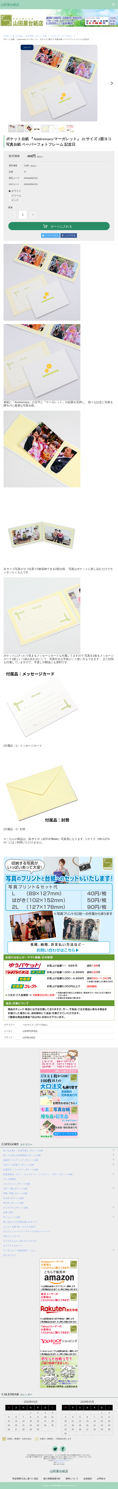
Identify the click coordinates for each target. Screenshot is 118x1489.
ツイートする (51, 235)
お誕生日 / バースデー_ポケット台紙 (20, 1169)
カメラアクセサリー (12, 1246)
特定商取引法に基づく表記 (25, 1479)
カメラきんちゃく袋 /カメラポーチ (19, 1241)
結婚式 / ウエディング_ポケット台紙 (20, 1160)
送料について (71, 1479)
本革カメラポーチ (11, 1236)
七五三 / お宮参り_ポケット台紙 (18, 1165)
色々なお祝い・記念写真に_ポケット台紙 (30, 36)
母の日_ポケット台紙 (13, 1203)
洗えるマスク (9, 1255)
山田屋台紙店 (10, 4)
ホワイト (16, 191)
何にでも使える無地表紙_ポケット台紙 (22, 1155)
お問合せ (101, 1479)
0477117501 (60, 1462)
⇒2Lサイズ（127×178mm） (61, 36)
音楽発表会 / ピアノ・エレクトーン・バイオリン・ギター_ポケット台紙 (38, 1174)
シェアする (70, 235)
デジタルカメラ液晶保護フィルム (19, 1250)
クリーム (16, 195)
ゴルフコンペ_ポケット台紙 (16, 1184)
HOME (6, 36)
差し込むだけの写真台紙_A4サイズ (20, 1222)
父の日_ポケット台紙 (13, 1198)
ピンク (15, 200)
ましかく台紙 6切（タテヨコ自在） (20, 1227)
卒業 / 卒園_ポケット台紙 (15, 1193)
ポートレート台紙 (11, 1217)
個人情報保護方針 (52, 1479)
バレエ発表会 (9, 1179)
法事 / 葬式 (8, 1212)
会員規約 (87, 1479)
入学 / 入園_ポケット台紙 (15, 1188)
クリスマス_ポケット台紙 (15, 1208)
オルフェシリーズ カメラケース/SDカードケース (27, 1231)
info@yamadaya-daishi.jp (61, 1460)
